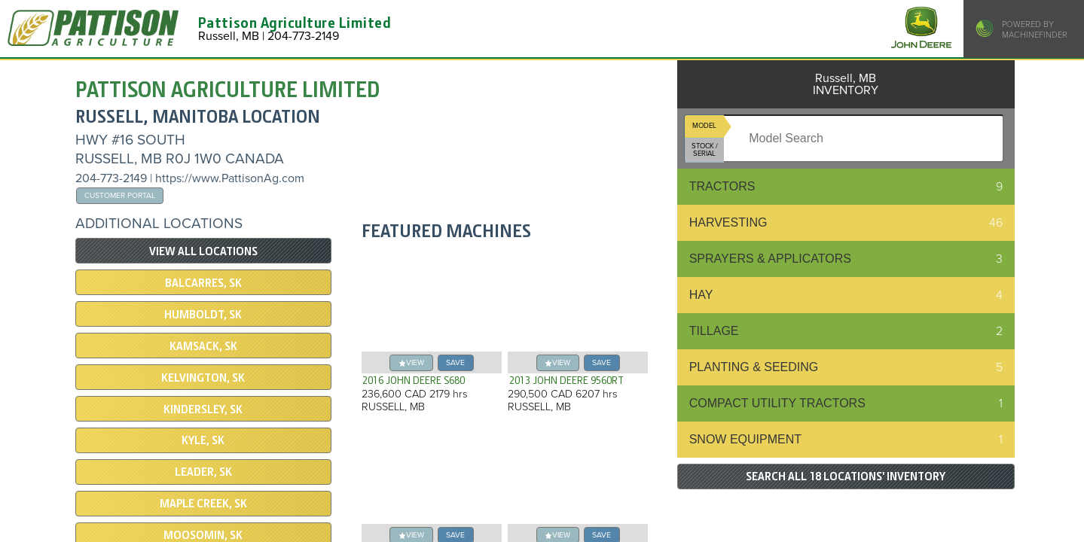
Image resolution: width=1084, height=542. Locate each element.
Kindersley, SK (203, 409)
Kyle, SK (203, 440)
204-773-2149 (111, 178)
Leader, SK (203, 472)
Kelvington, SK (203, 378)
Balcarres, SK (203, 283)
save (455, 362)
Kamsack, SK (203, 346)
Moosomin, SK (203, 535)
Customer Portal (119, 195)
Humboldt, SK (203, 315)
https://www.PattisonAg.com (229, 178)
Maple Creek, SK (203, 504)
